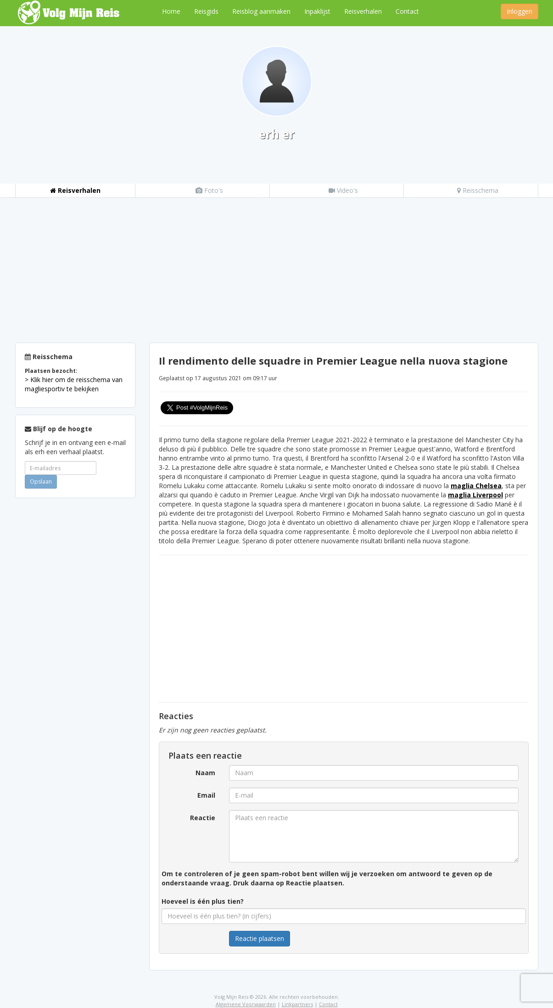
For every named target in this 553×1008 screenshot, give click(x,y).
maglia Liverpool (475, 494)
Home (171, 11)
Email (206, 795)
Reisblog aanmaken (261, 11)
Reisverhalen (363, 11)
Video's (343, 190)
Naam (205, 772)
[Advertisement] (276, 267)
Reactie (202, 817)
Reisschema (477, 190)
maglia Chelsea (476, 485)
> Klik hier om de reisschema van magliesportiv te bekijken (74, 384)
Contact (407, 11)
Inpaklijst (317, 11)
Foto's (209, 190)
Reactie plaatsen (259, 938)
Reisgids (206, 11)
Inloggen (519, 11)
